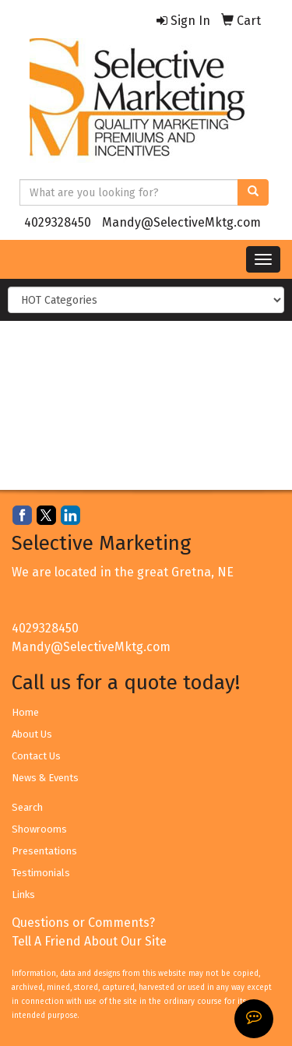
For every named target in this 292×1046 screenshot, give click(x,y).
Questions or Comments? (83, 922)
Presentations (44, 851)
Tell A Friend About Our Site (89, 941)
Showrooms (39, 829)
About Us (32, 734)
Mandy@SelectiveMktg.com (181, 222)
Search (27, 807)
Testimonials (41, 873)
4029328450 (57, 222)
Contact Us (36, 756)
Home (25, 712)
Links (23, 894)
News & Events (45, 778)
